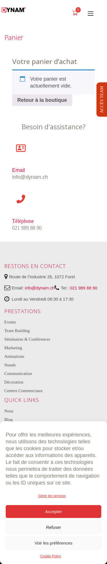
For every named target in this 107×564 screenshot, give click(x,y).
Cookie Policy (50, 556)
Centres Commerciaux (23, 390)
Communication (18, 373)
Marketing (13, 347)
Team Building (17, 330)
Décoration (13, 382)
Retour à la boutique (42, 100)
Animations (14, 356)
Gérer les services (52, 496)
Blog (8, 419)
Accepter (53, 511)
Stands (10, 365)
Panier (13, 37)
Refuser (53, 527)
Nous (8, 411)
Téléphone (23, 221)
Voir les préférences (53, 543)
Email (18, 170)
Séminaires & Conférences (27, 339)
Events (10, 322)
